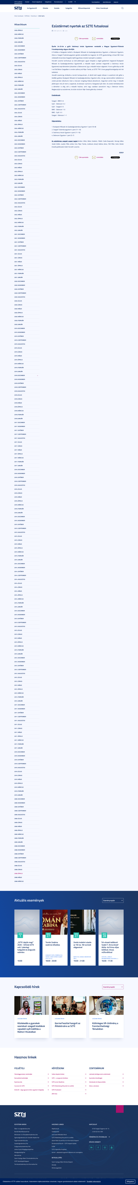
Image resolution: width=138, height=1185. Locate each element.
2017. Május (18, 450)
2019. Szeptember (20, 340)
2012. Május (18, 685)
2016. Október (19, 477)
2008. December (19, 846)
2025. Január (18, 89)
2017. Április (18, 454)
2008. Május (18, 877)
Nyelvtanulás (18, 1082)
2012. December (19, 658)
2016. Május (18, 497)
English (116, 2)
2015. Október (19, 524)
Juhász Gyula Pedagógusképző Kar (23, 1149)
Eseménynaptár (109, 900)
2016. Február (19, 509)
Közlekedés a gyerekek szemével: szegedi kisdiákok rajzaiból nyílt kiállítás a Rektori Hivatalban (31, 1027)
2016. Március (19, 505)
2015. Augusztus (19, 532)
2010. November (19, 756)
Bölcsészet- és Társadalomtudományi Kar (26, 1134)
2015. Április (18, 548)
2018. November (19, 379)
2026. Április (18, 30)
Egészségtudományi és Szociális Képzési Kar (26, 1137)
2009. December (19, 799)
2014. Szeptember (20, 575)
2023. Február (19, 179)
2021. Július (18, 254)
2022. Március (19, 222)
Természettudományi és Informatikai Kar (25, 1164)
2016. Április (18, 501)
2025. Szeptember (20, 58)
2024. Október (19, 101)
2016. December (19, 469)
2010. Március (19, 787)
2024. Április (18, 124)
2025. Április (18, 77)
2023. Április (18, 171)
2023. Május (18, 167)
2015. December (19, 516)
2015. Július (18, 536)
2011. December (19, 705)
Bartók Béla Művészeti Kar (21, 1131)
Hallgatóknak (48, 2)
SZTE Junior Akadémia (58, 1082)
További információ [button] (94, 1181)
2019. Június (18, 352)
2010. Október (19, 760)
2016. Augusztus (19, 485)
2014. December (19, 564)
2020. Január (18, 324)
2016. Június (18, 493)
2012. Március (19, 693)
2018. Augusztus (19, 391)
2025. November (19, 50)
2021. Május (18, 262)
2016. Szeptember (20, 481)
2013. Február (19, 650)
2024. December (19, 93)
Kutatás (56, 8)
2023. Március (19, 175)
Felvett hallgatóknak (37, 2)
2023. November (19, 144)
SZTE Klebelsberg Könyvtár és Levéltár (63, 1086)
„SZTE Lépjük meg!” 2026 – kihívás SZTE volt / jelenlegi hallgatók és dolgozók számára (26, 947)
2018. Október (19, 383)
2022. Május (18, 214)
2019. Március (19, 364)
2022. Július (18, 207)
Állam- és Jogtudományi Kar (22, 1129)
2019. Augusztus (19, 344)
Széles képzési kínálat (58, 1074)
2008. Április (41, 16)
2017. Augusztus (19, 438)
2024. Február (19, 132)
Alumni (70, 2)
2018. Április (18, 407)
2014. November (19, 567)
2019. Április (18, 360)
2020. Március (19, 316)
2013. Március (19, 646)
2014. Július (18, 583)
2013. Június (18, 634)
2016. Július (18, 489)
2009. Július (18, 818)
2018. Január (18, 418)
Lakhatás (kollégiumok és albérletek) (99, 1074)
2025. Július (18, 65)
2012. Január (18, 701)
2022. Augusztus (19, 203)
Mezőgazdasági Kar (19, 1152)
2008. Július (18, 865)
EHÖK (53, 1146)
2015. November (19, 520)
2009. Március (19, 834)
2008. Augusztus (19, 862)
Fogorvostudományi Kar (21, 1140)
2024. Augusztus (19, 109)
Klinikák (54, 1165)
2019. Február (19, 367)
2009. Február (19, 838)
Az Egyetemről (32, 8)
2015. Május (18, 544)
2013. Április (18, 642)
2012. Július (18, 677)
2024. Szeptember (20, 105)
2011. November (19, 709)
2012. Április (18, 689)
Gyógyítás (69, 8)
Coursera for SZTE (19, 1086)
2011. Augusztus (19, 720)
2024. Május (18, 120)
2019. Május (18, 356)
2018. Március (19, 411)
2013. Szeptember (20, 622)
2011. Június (18, 728)
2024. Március (19, 128)
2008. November (19, 850)
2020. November (19, 285)
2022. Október (19, 195)
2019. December (19, 328)
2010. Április (18, 783)
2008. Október (19, 854)
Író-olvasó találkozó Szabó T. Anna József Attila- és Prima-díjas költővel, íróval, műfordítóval (110, 947)
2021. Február (19, 273)
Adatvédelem (107, 2)
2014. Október (19, 571)
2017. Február (19, 462)
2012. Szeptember (20, 669)
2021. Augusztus (19, 250)
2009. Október (19, 807)
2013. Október (19, 618)
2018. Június (18, 399)
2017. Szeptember (20, 434)
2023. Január (18, 183)
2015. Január (18, 560)
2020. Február (19, 320)
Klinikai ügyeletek (57, 1168)
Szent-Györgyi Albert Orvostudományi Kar (26, 1158)
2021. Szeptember (20, 246)
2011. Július (18, 724)
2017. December (19, 422)
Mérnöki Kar (17, 1155)
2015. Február (19, 556)
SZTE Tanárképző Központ (21, 1161)
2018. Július (18, 395)
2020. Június (18, 305)
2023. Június (18, 164)
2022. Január (18, 230)
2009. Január (18, 842)
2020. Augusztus (19, 297)
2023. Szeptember (20, 152)
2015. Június (18, 540)
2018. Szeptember (20, 387)
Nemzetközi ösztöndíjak (21, 1078)
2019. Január (18, 371)
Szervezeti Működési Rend (59, 1134)
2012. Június (18, 681)
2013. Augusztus (19, 626)
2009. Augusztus (19, 815)
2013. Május (18, 638)
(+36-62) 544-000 (97, 1131)
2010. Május (18, 779)
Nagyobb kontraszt (122, 2)
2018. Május (18, 403)
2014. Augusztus (19, 579)
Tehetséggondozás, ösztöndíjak (23, 1074)
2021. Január (18, 277)
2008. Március (19, 881)
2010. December (19, 752)
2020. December (19, 281)
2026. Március (19, 34)
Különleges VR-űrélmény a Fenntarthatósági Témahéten (105, 1026)
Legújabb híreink (22, 1018)
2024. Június (18, 116)
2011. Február (19, 744)
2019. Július (18, 348)
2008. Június (18, 869)
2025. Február (19, 85)
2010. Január (18, 795)
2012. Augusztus (19, 673)
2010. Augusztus (19, 767)
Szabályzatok (55, 1131)
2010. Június (18, 775)
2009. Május (18, 826)
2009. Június (18, 822)
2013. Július (18, 630)
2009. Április (18, 830)
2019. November (19, 332)
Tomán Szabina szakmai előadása (53, 943)
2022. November (19, 191)
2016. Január (18, 513)
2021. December (19, 234)
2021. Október (19, 242)
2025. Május (18, 73)
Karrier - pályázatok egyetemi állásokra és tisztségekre (67, 1152)
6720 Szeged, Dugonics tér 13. (100, 1129)
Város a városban (94, 1086)
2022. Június (18, 211)
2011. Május (18, 732)
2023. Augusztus (19, 156)
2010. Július (18, 771)
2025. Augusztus (19, 62)
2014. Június (18, 587)
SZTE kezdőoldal (18, 2)
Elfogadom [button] (130, 1181)
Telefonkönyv (96, 2)
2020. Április (18, 313)
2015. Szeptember (20, 528)
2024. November (19, 97)
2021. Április (18, 265)
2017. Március (19, 458)
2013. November (19, 615)
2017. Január (18, 465)
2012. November (19, 662)
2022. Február (19, 226)
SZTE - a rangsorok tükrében (60, 1078)
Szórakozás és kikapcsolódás (97, 1082)
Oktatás (45, 8)
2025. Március (19, 81)
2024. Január (18, 136)
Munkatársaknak (58, 2)
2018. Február (19, 415)
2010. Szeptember (20, 764)
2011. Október (19, 713)
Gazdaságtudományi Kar (21, 1143)
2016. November (19, 473)
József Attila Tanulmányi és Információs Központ (65, 1140)
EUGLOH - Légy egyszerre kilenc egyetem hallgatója (29, 1090)
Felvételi (27, 2)
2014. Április (18, 595)
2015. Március (19, 552)
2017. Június (18, 446)
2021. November (19, 238)
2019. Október (19, 336)
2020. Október (19, 289)
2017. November (19, 426)
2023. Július (18, 160)
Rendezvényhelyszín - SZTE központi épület (64, 1143)
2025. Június (18, 69)
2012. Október (19, 665)
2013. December (19, 611)
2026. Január (18, 42)
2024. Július (18, 113)
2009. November (19, 803)
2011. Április (18, 736)
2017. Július (18, 442)
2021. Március (19, 269)
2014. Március (19, 599)
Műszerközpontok (84, 8)
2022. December (19, 187)
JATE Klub (54, 1094)
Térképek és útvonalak (98, 1137)
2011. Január (18, 748)
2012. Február (19, 697)
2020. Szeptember (20, 293)
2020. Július (18, 301)
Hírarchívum (34, 16)
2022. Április (18, 218)
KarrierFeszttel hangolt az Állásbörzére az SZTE (67, 1025)
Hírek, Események (102, 8)
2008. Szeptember (20, 858)
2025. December (19, 46)
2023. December (19, 140)
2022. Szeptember (20, 199)
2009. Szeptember (20, 811)
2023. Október (19, 148)
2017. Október (19, 430)
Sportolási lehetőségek (95, 1078)
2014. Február (19, 603)
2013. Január (18, 654)
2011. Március (19, 740)
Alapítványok (55, 1129)
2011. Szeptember (20, 716)
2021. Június (18, 258)
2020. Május (18, 309)
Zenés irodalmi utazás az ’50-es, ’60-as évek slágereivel (82, 945)
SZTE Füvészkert (56, 1090)
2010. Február (19, 791)
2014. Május (18, 591)
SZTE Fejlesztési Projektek (59, 1149)
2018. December (19, 375)
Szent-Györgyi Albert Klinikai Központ (62, 1162)
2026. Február (19, 38)
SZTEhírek (27, 16)
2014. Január (18, 607)
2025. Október (19, 54)
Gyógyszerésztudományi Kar (22, 1146)
